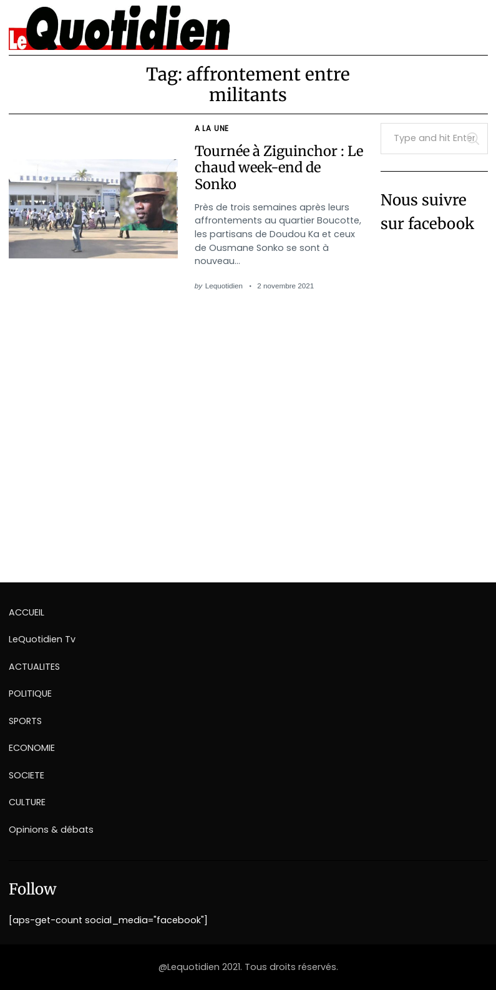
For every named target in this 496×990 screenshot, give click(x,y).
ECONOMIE (32, 748)
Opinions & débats (51, 829)
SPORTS (25, 721)
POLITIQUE (30, 693)
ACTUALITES (34, 666)
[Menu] (473, 23)
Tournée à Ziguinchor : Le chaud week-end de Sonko (279, 167)
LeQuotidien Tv (42, 639)
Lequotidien (224, 286)
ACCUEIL (26, 612)
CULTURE (27, 802)
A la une (212, 129)
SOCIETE (26, 775)
